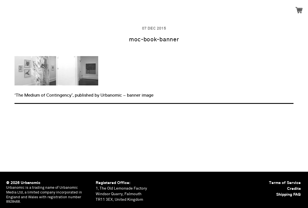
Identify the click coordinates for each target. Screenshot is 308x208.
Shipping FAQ (288, 194)
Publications (79, 8)
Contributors (207, 8)
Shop (237, 8)
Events (110, 8)
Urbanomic (9, 9)
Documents (170, 8)
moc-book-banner (154, 40)
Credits (294, 188)
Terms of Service (285, 182)
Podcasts (138, 8)
